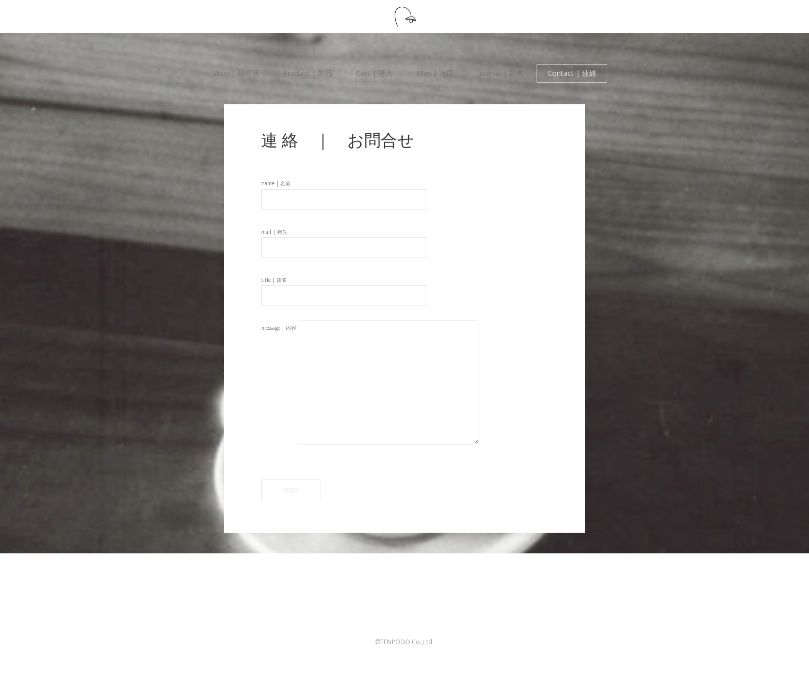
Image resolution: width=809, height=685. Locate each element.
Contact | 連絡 (571, 73)
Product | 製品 (307, 73)
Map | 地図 (435, 73)
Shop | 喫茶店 (236, 73)
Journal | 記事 (501, 73)
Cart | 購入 (374, 73)
